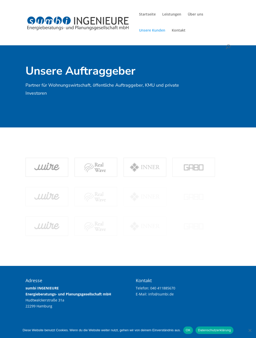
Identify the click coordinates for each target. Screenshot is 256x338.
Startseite (147, 15)
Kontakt (179, 31)
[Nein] (249, 330)
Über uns (195, 15)
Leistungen (171, 15)
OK (188, 330)
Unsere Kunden (152, 31)
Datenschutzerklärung (214, 330)
